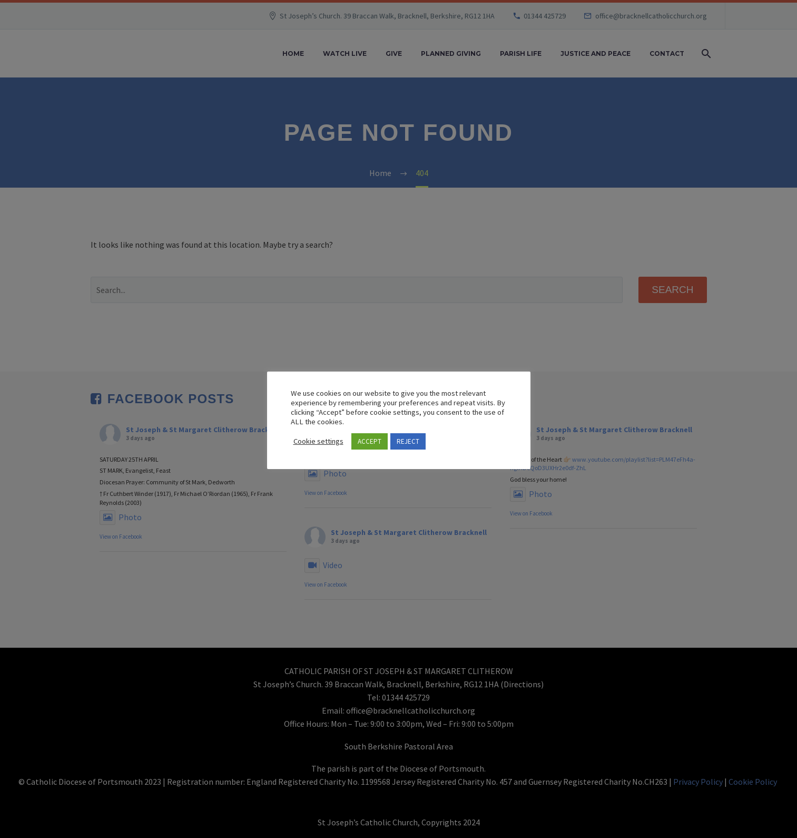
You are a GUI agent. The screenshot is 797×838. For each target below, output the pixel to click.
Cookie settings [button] (318, 441)
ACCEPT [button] (369, 441)
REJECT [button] (408, 441)
